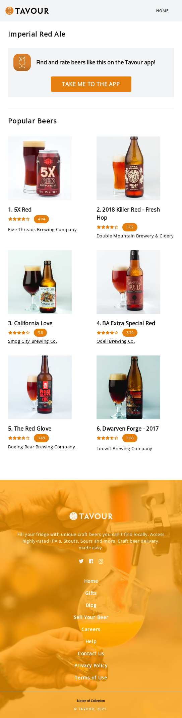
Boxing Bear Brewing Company (41, 447)
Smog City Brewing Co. (32, 341)
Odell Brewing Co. (116, 341)
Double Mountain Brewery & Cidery (135, 236)
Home (162, 10)
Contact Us (91, 653)
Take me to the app (91, 84)
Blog (91, 605)
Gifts (91, 593)
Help (91, 641)
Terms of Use (91, 677)
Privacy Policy (91, 665)
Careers (91, 629)
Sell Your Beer (91, 617)
